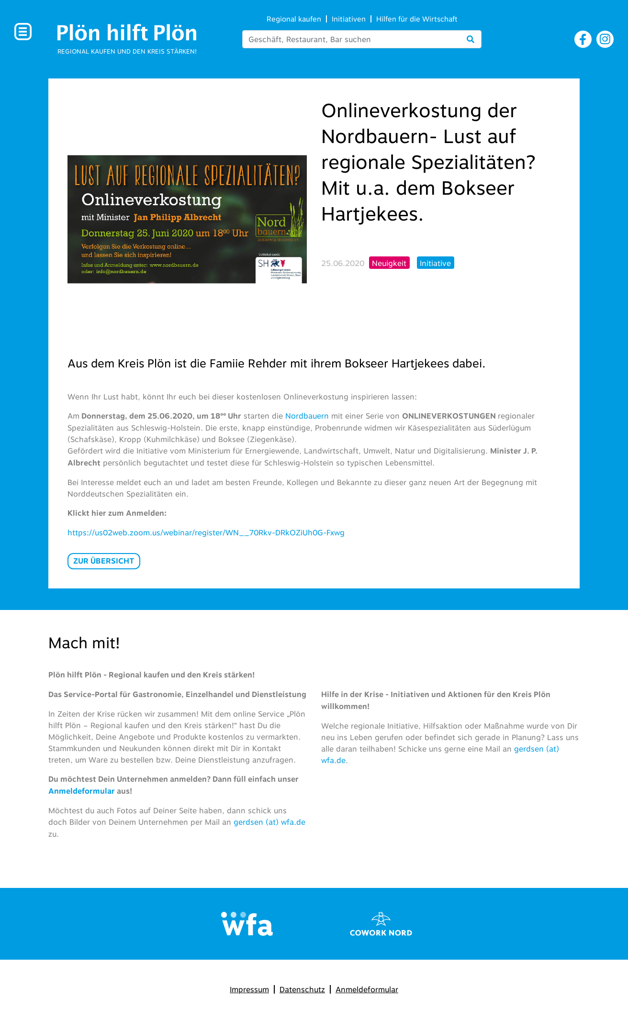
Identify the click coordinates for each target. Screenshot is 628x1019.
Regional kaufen (294, 19)
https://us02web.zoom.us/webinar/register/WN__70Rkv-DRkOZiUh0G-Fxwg (206, 532)
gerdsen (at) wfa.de (269, 822)
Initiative (435, 263)
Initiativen (349, 19)
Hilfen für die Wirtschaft (417, 19)
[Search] (362, 39)
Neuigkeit (389, 263)
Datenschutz (302, 989)
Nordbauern (308, 415)
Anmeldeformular (367, 989)
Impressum (249, 989)
